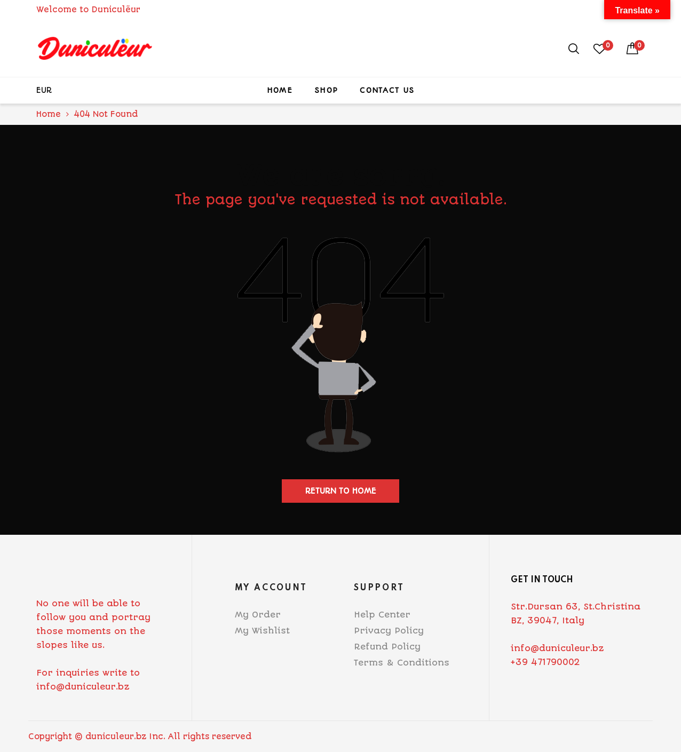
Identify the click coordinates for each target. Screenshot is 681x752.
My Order (258, 614)
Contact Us (387, 90)
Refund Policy (387, 647)
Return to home (340, 491)
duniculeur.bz (115, 736)
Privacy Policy (389, 631)
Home (279, 90)
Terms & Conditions (401, 663)
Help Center (382, 614)
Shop (326, 90)
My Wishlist (262, 631)
